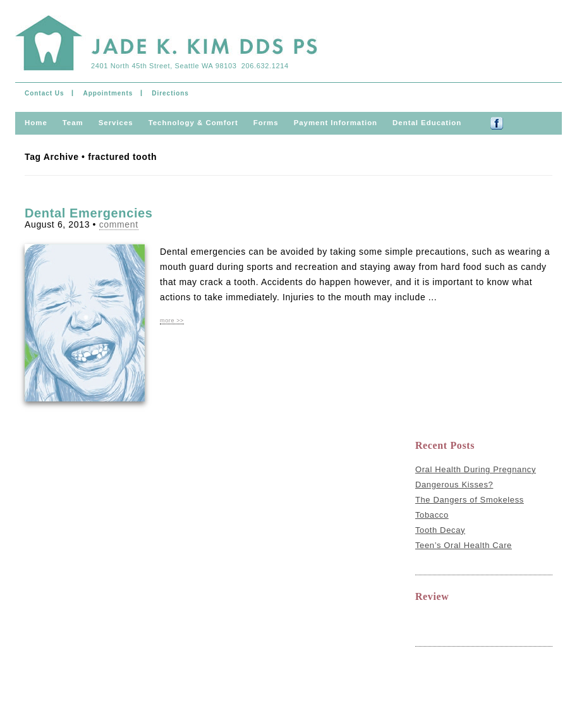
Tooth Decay (440, 530)
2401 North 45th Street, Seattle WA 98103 (163, 66)
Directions (170, 93)
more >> (172, 320)
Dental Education (426, 122)
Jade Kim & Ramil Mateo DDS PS (166, 45)
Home (36, 122)
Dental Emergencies (89, 213)
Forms (266, 122)
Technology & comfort (193, 122)
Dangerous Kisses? (454, 484)
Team (73, 122)
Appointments (108, 93)
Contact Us (44, 93)
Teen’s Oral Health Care (463, 545)
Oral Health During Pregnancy (475, 469)
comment (118, 224)
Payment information (335, 122)
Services (116, 122)
